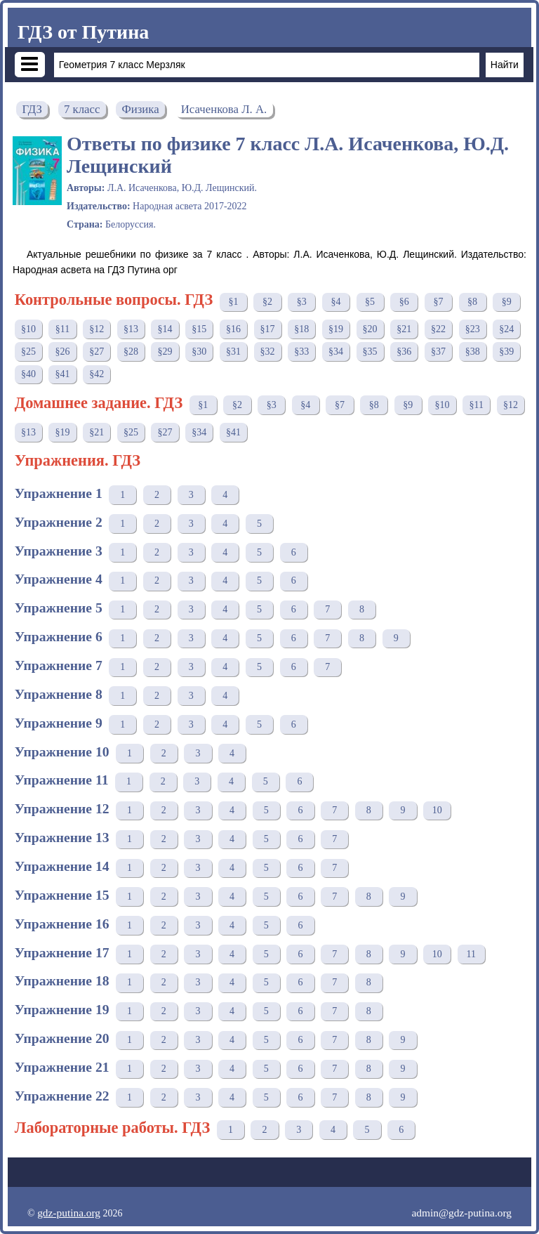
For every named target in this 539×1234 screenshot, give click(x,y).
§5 (370, 301)
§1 (233, 301)
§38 (472, 351)
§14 (165, 329)
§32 (267, 351)
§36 (404, 351)
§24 (506, 329)
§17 (267, 329)
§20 (370, 329)
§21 (404, 329)
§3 (302, 301)
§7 (438, 301)
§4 (335, 301)
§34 (335, 351)
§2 (267, 301)
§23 (472, 329)
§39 (506, 351)
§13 (131, 329)
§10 (28, 329)
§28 (131, 351)
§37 (438, 351)
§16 (233, 329)
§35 (370, 351)
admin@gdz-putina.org (461, 1213)
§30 (199, 351)
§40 (28, 374)
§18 (301, 329)
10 (437, 810)
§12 (96, 329)
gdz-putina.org (68, 1213)
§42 (96, 374)
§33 (301, 351)
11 (471, 954)
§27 (96, 351)
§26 (62, 351)
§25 (28, 351)
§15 (199, 329)
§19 (335, 329)
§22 (438, 329)
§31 (233, 351)
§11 (62, 329)
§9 (507, 301)
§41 (62, 374)
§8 (472, 301)
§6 (404, 301)
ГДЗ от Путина (83, 32)
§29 (165, 351)
